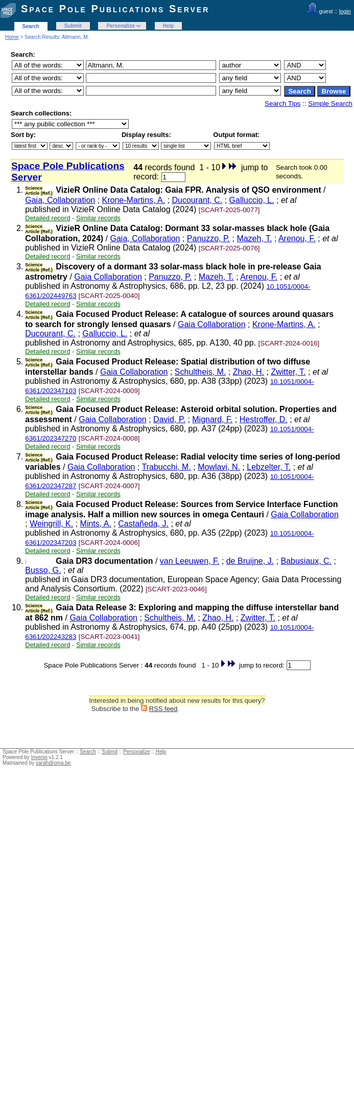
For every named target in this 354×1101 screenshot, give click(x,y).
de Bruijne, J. (250, 561)
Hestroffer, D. (264, 419)
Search (30, 26)
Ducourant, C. (197, 200)
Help (168, 26)
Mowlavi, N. (219, 467)
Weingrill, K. (51, 523)
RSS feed (163, 709)
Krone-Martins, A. (134, 200)
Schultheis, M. (200, 372)
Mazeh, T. (254, 238)
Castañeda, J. (143, 523)
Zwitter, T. (288, 372)
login (345, 11)
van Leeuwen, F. (190, 561)
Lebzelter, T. (269, 467)
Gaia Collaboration (108, 276)
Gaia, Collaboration (60, 200)
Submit (73, 26)
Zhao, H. (248, 372)
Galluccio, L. (251, 200)
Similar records (98, 218)
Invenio (39, 757)
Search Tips (282, 103)
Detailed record (47, 218)
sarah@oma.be (53, 763)
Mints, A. (95, 523)
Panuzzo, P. (208, 238)
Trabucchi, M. (166, 467)
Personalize (120, 26)
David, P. (169, 419)
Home (12, 37)
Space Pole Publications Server (115, 8)
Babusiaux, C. (306, 561)
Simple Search (330, 103)
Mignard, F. (212, 419)
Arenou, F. (297, 238)
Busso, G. (43, 570)
